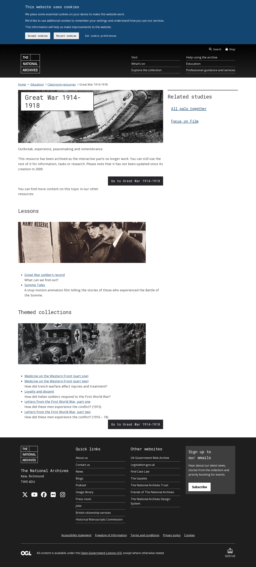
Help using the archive (201, 57)
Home (22, 84)
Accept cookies (38, 35)
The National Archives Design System (150, 501)
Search (215, 49)
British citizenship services (93, 513)
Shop (230, 49)
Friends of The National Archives (152, 492)
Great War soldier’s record (44, 275)
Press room (83, 499)
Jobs (79, 506)
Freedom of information (111, 535)
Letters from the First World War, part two (57, 412)
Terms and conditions (144, 535)
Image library (84, 492)
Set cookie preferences (100, 35)
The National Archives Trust (149, 485)
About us (82, 458)
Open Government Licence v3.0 (101, 553)
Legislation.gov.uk (143, 465)
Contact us (83, 465)
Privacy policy (172, 535)
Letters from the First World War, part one (57, 401)
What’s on (138, 64)
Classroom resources (62, 84)
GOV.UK (230, 553)
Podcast (81, 485)
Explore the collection (146, 70)
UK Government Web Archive (150, 458)
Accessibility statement (76, 535)
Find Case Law (140, 471)
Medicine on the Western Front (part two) (56, 381)
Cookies (189, 535)
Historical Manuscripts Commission (99, 519)
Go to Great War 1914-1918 (135, 181)
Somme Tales (34, 285)
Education (193, 64)
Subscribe (199, 487)
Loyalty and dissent (39, 391)
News (79, 471)
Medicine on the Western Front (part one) (56, 376)
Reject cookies (66, 35)
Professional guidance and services (210, 70)
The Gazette (139, 478)
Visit (134, 57)
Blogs (79, 478)
